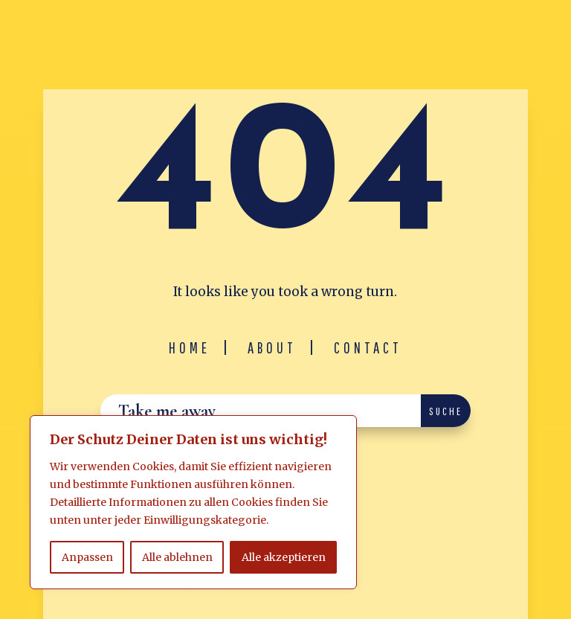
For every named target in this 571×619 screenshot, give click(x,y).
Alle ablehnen (177, 557)
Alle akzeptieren (284, 557)
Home (189, 347)
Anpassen (87, 557)
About (272, 347)
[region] (193, 502)
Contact (368, 347)
